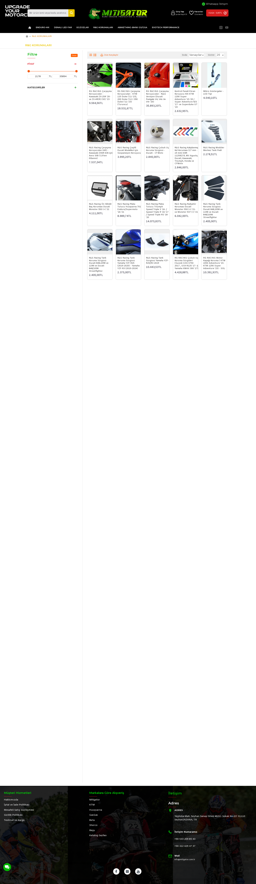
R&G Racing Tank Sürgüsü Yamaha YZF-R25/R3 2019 (157, 261)
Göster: (212, 55)
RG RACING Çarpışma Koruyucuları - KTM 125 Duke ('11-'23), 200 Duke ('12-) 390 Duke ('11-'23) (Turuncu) (128, 98)
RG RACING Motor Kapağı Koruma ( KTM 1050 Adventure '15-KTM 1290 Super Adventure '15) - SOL (214, 263)
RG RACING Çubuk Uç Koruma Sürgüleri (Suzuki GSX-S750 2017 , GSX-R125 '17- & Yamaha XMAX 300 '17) (186, 263)
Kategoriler (36, 87)
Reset (74, 55)
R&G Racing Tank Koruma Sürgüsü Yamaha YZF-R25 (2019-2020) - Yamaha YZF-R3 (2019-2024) (128, 263)
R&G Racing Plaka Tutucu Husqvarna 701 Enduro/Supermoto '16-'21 (129, 208)
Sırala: (180, 55)
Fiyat (31, 63)
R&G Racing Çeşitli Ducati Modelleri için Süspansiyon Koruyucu (129, 150)
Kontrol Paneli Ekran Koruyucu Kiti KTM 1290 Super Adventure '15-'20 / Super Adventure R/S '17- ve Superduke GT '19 (186, 99)
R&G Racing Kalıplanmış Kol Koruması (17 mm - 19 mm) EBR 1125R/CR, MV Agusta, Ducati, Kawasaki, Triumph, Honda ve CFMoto (186, 156)
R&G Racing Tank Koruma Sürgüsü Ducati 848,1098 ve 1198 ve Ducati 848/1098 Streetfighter (213, 211)
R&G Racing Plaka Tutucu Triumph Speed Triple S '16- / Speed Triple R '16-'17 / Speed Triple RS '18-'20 (157, 211)
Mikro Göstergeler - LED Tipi (213, 92)
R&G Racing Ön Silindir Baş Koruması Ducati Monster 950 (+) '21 (100, 207)
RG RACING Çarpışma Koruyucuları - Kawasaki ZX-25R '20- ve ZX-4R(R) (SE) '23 (100, 95)
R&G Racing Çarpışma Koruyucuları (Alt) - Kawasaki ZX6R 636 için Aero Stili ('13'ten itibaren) (101, 153)
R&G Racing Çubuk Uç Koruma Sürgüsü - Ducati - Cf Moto (157, 150)
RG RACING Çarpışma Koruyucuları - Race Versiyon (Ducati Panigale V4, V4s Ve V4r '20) (157, 96)
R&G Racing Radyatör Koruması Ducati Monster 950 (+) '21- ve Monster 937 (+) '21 (186, 208)
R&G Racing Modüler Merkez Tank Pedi (213, 149)
